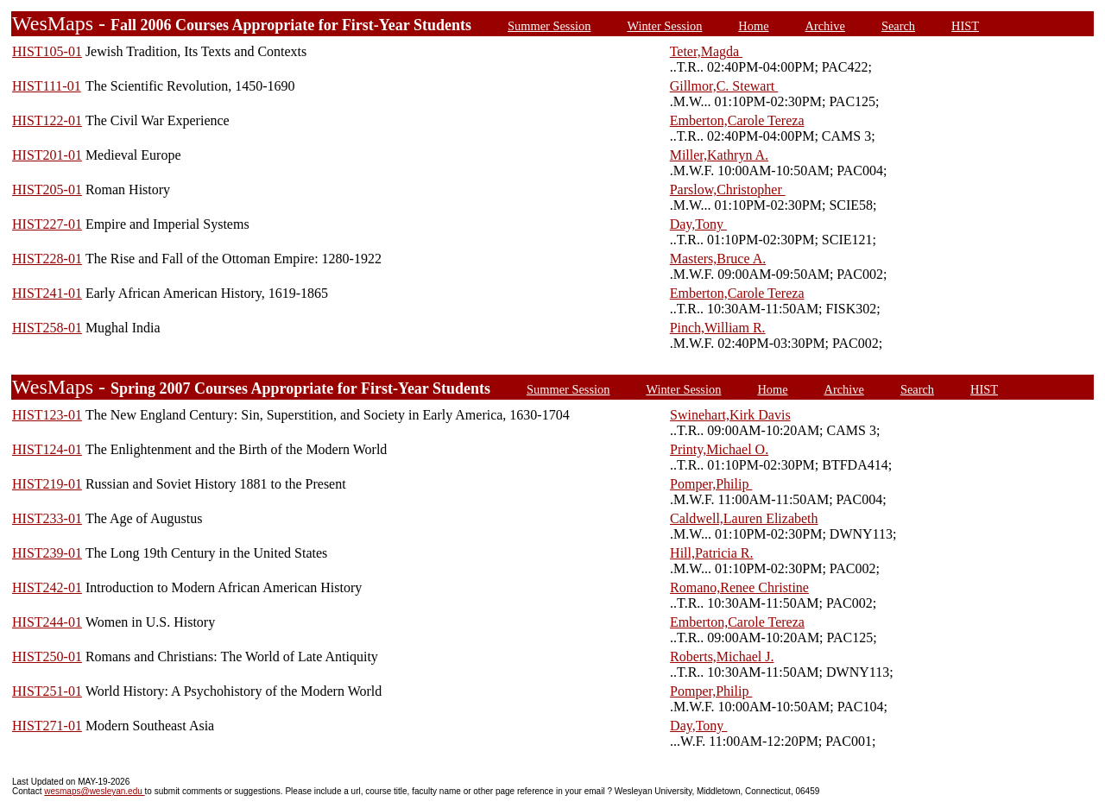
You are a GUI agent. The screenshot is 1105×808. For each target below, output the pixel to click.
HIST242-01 (47, 587)
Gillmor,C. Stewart (724, 86)
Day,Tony (698, 224)
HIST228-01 (47, 258)
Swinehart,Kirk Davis (730, 414)
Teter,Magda (706, 51)
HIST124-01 (47, 449)
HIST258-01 (47, 327)
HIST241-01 (47, 293)
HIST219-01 (47, 484)
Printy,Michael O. (719, 449)
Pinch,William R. (718, 327)
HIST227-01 (47, 224)
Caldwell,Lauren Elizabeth (744, 518)
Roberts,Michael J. (722, 656)
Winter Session (664, 26)
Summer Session (549, 26)
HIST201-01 (47, 155)
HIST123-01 (47, 414)
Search (898, 26)
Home (753, 26)
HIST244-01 (47, 622)
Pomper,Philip (711, 484)
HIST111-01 (46, 86)
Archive (825, 26)
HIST (965, 26)
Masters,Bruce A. (718, 258)
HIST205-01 (47, 189)
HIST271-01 (47, 725)
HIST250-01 (47, 656)
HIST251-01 (47, 691)
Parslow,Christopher (728, 189)
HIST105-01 (47, 51)
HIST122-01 (47, 120)
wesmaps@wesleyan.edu (94, 791)
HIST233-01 (47, 518)
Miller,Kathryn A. (719, 155)
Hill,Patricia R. (711, 553)
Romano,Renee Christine (739, 587)
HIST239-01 (47, 553)
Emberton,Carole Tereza (737, 120)
